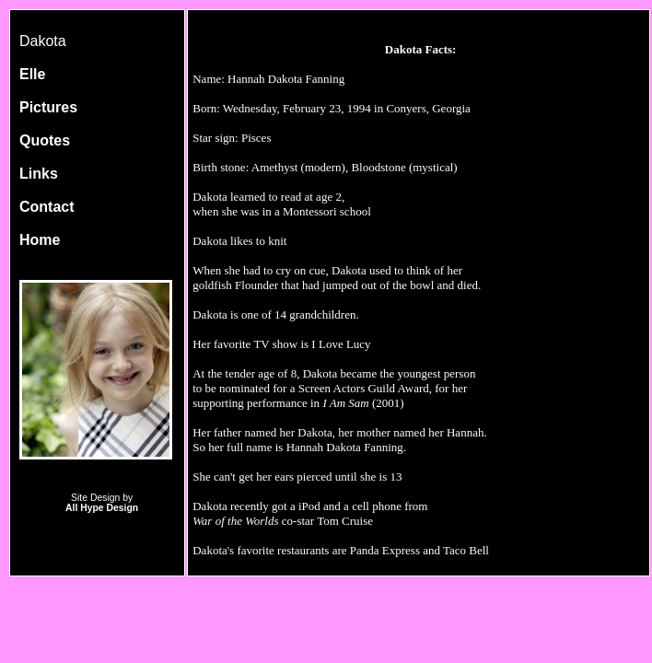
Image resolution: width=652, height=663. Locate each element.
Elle (32, 74)
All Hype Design (101, 508)
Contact (47, 207)
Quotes (44, 140)
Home (39, 240)
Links (38, 173)
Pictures (48, 107)
